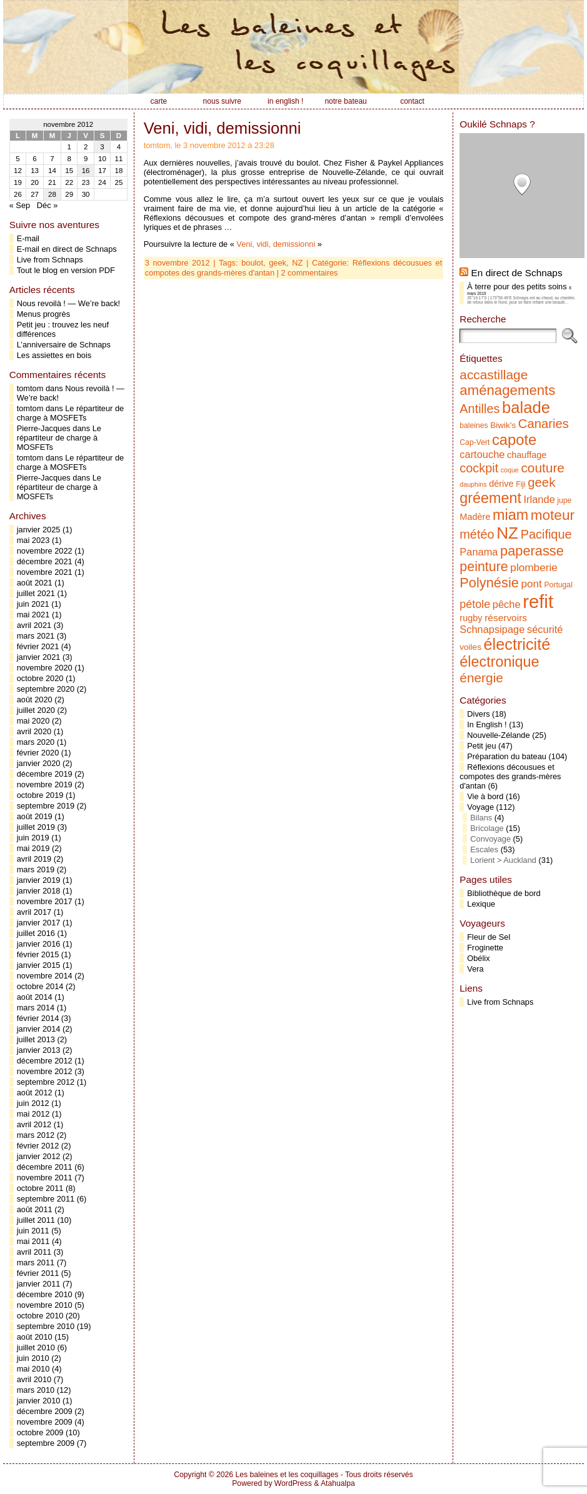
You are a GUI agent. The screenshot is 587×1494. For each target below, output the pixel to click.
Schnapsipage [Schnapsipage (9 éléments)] (491, 629)
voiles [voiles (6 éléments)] (470, 647)
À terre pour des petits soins (516, 286)
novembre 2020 (45, 667)
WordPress (293, 1483)
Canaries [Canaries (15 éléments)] (543, 424)
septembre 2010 (45, 1326)
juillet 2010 (36, 1347)
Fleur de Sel (488, 937)
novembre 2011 (45, 1177)
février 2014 (38, 1018)
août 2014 (35, 997)
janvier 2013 (39, 1050)
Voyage (480, 807)
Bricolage (486, 828)
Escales (484, 849)
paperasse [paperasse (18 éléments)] (532, 551)
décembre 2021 (45, 561)
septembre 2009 (45, 1443)
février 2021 (38, 646)
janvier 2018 (39, 890)
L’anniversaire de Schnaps (64, 344)
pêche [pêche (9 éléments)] (507, 604)
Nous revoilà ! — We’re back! (68, 303)
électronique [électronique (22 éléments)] (499, 662)
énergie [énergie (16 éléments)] (481, 677)
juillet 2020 (36, 710)
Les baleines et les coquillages (286, 1474)
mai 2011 (33, 1241)
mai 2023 (33, 540)
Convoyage (490, 839)
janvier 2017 (39, 922)
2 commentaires (309, 272)
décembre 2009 (45, 1411)
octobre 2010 (40, 1315)
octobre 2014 (40, 986)
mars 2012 (35, 1135)
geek (277, 262)
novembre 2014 (45, 975)
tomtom (30, 388)
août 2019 (35, 816)
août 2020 (35, 699)
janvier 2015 (39, 965)
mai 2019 (33, 848)
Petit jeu (481, 745)
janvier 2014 (39, 1028)
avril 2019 (34, 859)
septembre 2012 (45, 1082)
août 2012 (35, 1092)
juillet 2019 (36, 827)
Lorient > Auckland (503, 860)
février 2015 (38, 954)
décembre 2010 (45, 1294)
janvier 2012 (39, 1156)
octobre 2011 (40, 1188)
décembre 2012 (45, 1060)
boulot (252, 262)
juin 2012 (33, 1103)
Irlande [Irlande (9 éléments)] (539, 499)
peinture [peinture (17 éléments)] (483, 566)
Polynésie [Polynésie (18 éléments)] (489, 582)
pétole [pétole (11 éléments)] (474, 604)
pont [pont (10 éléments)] (531, 583)
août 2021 (35, 582)
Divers (478, 714)
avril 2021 (34, 625)
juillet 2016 (36, 933)
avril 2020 (34, 731)
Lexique (481, 904)
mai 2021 (33, 614)
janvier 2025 (39, 529)
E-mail (28, 238)
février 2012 (38, 1145)
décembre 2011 (45, 1167)
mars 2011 (35, 1262)
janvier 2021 (39, 657)
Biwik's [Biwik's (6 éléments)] (503, 425)
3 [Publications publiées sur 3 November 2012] (102, 147)
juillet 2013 (36, 1039)
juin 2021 (33, 604)
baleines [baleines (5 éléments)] (473, 425)
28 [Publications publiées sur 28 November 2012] (52, 194)
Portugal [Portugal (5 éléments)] (558, 584)
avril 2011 (34, 1252)
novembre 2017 (45, 901)
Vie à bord (485, 796)
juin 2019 (33, 837)
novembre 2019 (45, 784)
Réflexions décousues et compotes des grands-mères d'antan (510, 776)
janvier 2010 (39, 1400)
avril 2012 (34, 1124)
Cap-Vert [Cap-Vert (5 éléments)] (474, 442)
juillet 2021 (36, 593)
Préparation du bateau (506, 756)
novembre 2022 (45, 550)
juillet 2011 (36, 1220)
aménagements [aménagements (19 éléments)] (507, 390)
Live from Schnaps (50, 259)
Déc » (47, 205)
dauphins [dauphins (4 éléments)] (472, 484)
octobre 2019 (40, 795)
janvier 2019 (39, 880)
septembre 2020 (45, 689)
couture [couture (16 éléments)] (542, 468)
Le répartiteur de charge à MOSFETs (70, 413)
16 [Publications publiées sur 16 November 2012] (86, 170)
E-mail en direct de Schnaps (67, 249)
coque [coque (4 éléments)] (510, 470)
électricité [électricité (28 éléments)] (517, 644)
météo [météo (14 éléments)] (476, 534)
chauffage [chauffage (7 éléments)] (526, 455)
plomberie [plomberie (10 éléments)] (533, 567)
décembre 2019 (45, 774)
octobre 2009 (40, 1432)
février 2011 (38, 1273)
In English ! (486, 724)
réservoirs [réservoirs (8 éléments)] (505, 617)
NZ (297, 262)
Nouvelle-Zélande (498, 735)
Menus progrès (43, 314)
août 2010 (35, 1337)
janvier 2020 (39, 763)
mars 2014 (35, 1007)
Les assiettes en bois (54, 355)
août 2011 (35, 1209)
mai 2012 (33, 1113)
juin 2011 (33, 1230)
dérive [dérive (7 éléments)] (501, 484)
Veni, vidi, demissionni (222, 128)
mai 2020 (33, 720)
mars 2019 (35, 869)
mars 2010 (35, 1390)
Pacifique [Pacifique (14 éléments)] (546, 534)
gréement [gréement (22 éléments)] (490, 498)
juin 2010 (33, 1358)
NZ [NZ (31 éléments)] (507, 533)
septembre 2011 (45, 1198)
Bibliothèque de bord (503, 893)
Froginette (485, 947)
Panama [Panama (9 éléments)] (478, 551)
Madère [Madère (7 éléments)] (474, 517)
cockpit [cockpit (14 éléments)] (478, 468)
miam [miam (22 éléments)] (510, 515)
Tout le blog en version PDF (66, 270)
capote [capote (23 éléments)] (514, 439)
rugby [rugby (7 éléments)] (470, 618)
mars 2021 (35, 635)
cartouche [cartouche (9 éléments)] (481, 454)
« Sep (19, 205)
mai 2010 (33, 1368)
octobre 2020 (40, 678)
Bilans (481, 817)
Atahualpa (338, 1483)
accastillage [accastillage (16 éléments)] (493, 374)
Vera (475, 969)
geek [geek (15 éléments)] (541, 482)
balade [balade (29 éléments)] (526, 407)
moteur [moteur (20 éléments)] (552, 515)
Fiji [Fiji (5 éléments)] (521, 484)
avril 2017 (34, 912)
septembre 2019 (45, 805)
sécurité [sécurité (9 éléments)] (545, 629)
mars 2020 (35, 742)
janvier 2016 (39, 944)
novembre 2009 (45, 1422)
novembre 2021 (45, 572)
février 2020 (38, 752)
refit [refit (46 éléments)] (538, 601)
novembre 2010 (45, 1305)
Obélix (478, 958)
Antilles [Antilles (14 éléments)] (479, 409)
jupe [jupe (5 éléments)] (564, 500)
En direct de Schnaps (517, 272)
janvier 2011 (39, 1283)
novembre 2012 (45, 1071)
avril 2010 (34, 1379)
